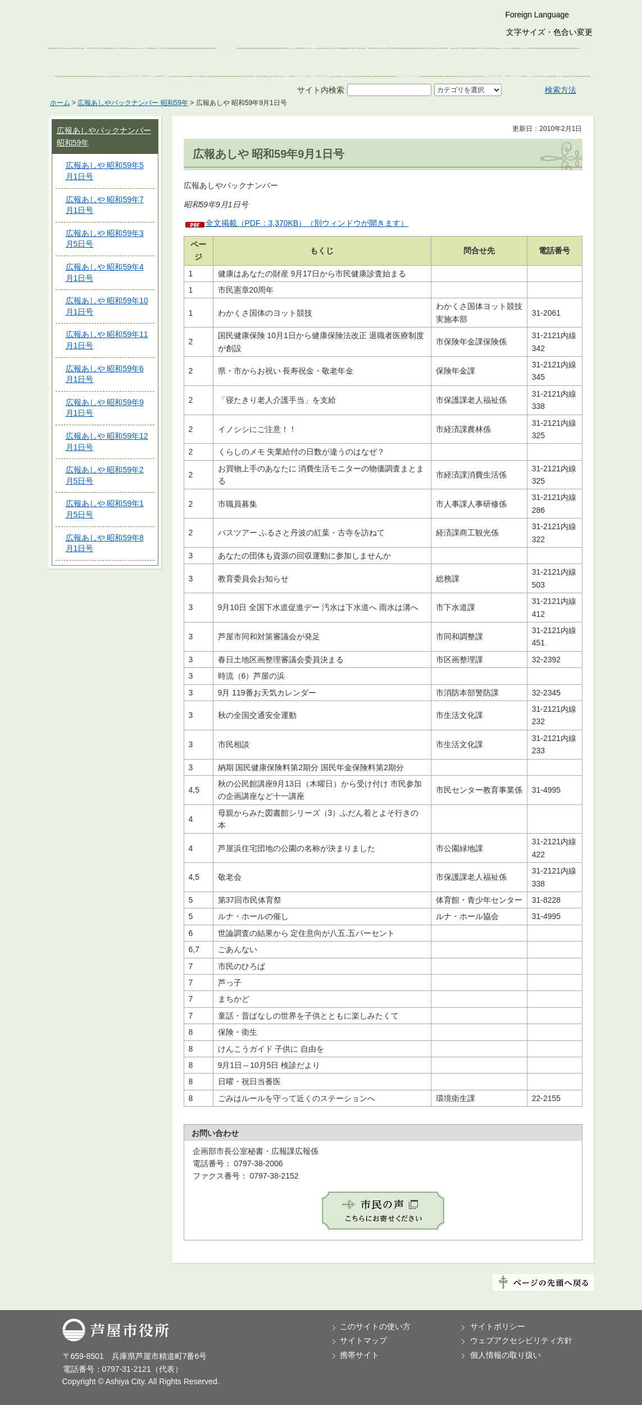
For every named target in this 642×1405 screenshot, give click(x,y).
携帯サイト (359, 1355)
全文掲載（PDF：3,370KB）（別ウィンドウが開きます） (307, 223)
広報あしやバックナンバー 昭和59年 (133, 103)
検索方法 (560, 89)
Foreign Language (538, 14)
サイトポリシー (497, 1326)
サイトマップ (363, 1340)
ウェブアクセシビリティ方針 (521, 1340)
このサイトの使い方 (375, 1326)
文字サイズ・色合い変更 (549, 32)
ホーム (60, 103)
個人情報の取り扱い (505, 1355)
